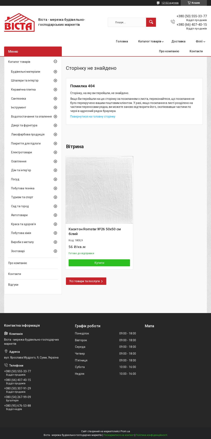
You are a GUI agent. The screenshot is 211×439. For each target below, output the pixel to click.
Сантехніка (18, 98)
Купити (99, 262)
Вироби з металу (22, 242)
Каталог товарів (149, 41)
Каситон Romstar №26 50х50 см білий (95, 231)
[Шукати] (151, 22)
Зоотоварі (18, 251)
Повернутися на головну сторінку (92, 116)
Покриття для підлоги (26, 143)
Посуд (15, 179)
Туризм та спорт (22, 197)
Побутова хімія (21, 233)
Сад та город (20, 206)
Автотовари (19, 215)
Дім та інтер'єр (21, 170)
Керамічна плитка (23, 89)
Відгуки (13, 284)
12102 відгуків (170, 2)
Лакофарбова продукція (28, 134)
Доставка (178, 41)
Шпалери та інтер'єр (25, 80)
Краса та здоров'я (23, 224)
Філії (199, 41)
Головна (122, 41)
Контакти (196, 51)
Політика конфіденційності (151, 435)
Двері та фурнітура (24, 125)
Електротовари (21, 152)
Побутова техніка (22, 188)
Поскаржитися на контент (119, 435)
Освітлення (18, 161)
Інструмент (18, 107)
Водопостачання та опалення (31, 116)
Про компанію (169, 51)
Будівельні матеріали (25, 71)
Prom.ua (125, 431)
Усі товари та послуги (84, 281)
